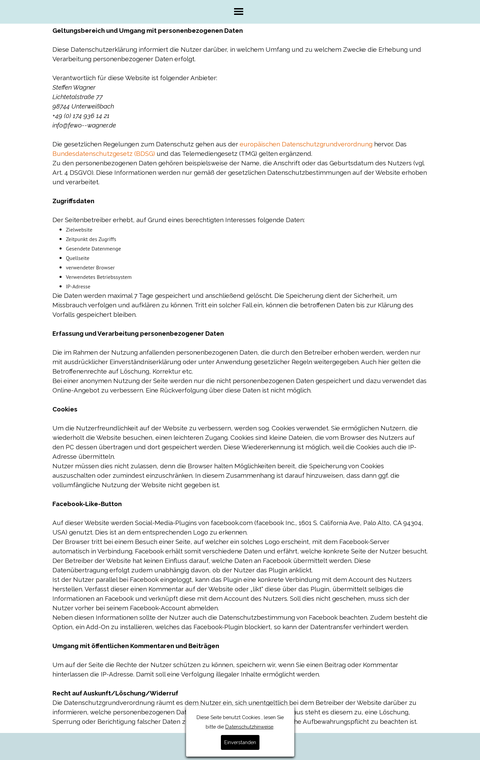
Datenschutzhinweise (249, 234)
